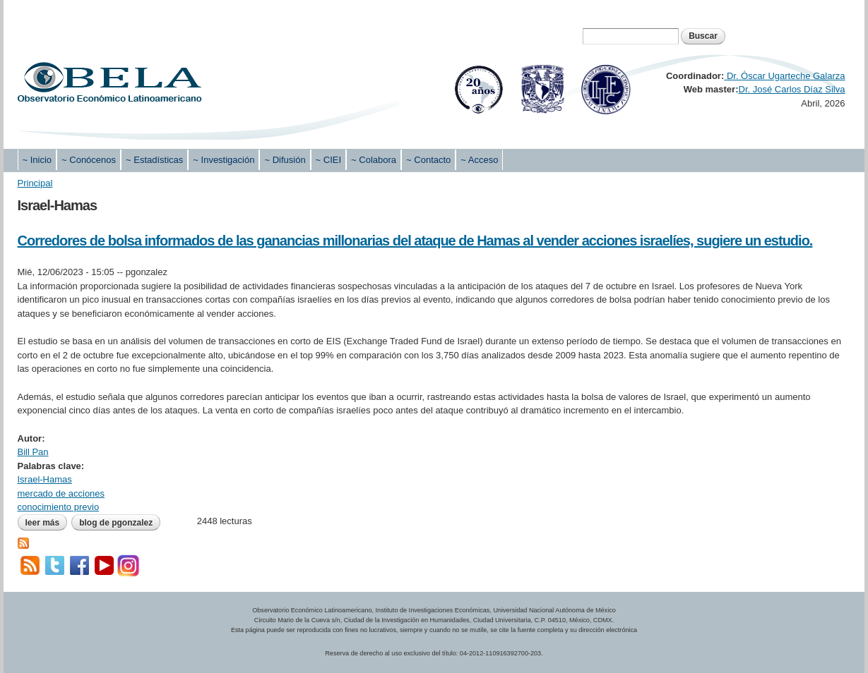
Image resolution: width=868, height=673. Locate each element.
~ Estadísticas (154, 159)
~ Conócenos (88, 159)
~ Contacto (428, 159)
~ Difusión (284, 159)
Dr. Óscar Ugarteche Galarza (784, 76)
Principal (35, 183)
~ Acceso (479, 159)
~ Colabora (373, 159)
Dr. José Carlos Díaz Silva (792, 89)
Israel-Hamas (45, 479)
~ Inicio (37, 159)
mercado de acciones (61, 493)
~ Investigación (223, 159)
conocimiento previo (59, 507)
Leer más (46, 523)
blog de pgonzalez (116, 523)
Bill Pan (33, 452)
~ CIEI (329, 159)
